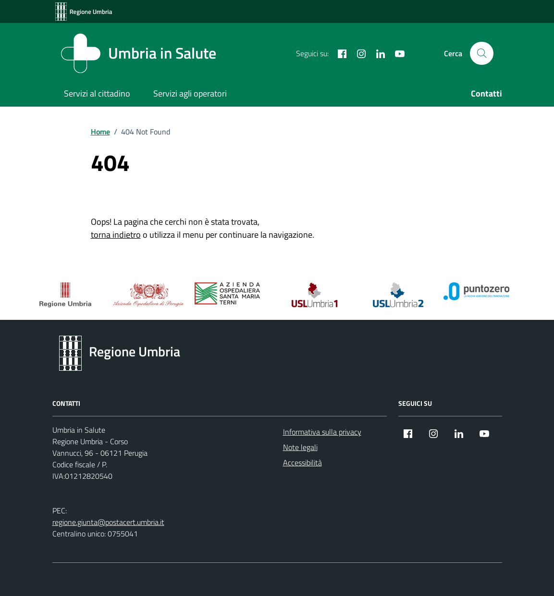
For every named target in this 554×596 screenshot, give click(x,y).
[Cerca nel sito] (481, 53)
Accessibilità (302, 462)
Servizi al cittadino (97, 93)
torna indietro (116, 234)
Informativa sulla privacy (322, 432)
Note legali (300, 447)
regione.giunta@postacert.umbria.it (108, 522)
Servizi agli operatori (190, 93)
